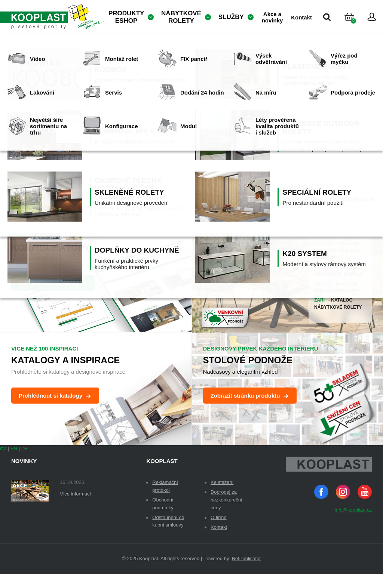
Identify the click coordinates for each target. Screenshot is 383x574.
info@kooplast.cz (353, 510)
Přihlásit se (372, 17)
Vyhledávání (327, 17)
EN (13, 448)
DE (24, 448)
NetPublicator (246, 558)
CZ (3, 448)
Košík (356, 26)
